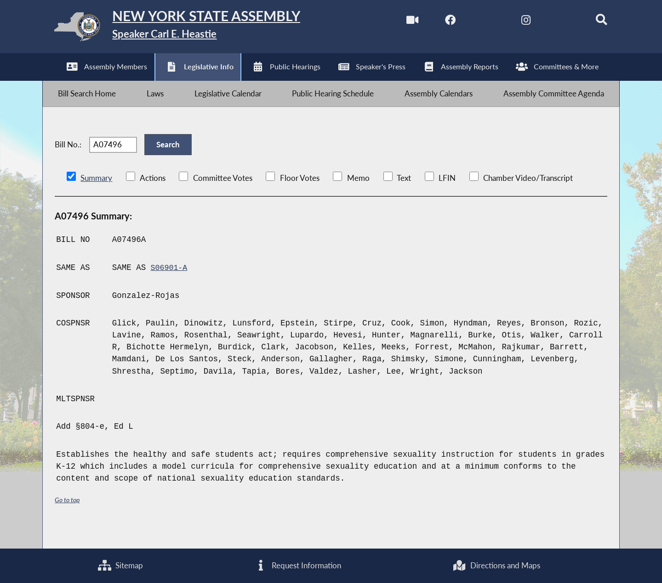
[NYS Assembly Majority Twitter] (475, 22)
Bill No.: (68, 158)
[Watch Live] (397, 22)
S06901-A (170, 285)
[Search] (591, 22)
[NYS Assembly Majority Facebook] (436, 22)
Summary (96, 196)
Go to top (68, 517)
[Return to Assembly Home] (188, 29)
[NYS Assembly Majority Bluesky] (552, 22)
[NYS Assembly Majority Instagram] (513, 22)
